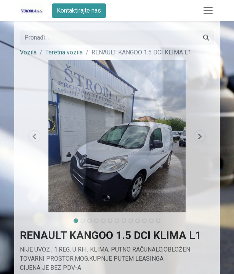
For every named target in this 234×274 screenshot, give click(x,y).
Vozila (28, 52)
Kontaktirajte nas (79, 10)
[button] (34, 136)
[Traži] (206, 37)
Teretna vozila (64, 52)
